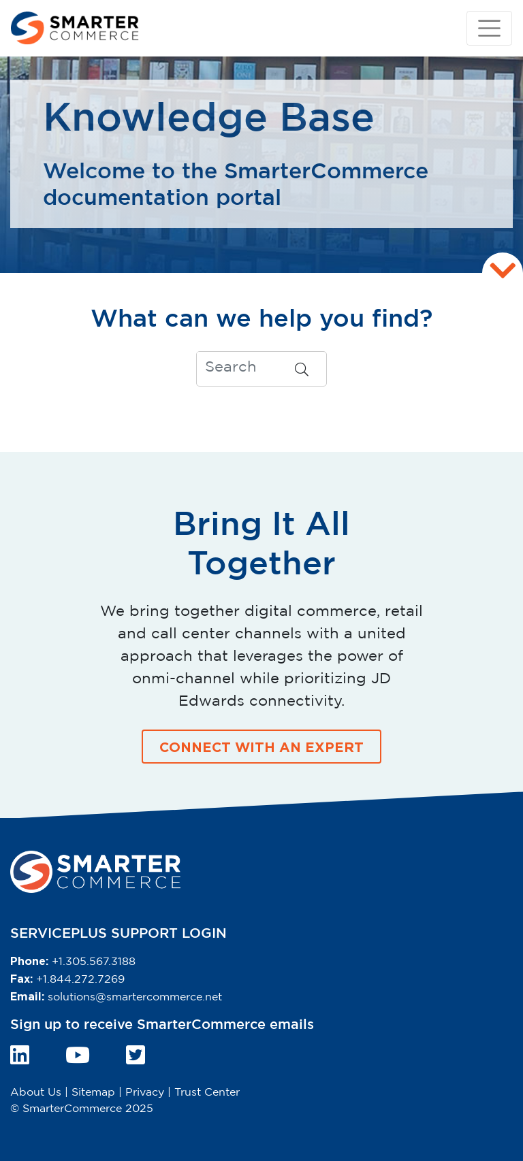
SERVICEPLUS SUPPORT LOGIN (118, 934)
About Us (35, 1093)
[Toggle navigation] (489, 28)
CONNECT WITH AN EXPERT (261, 746)
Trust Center (207, 1093)
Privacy (144, 1093)
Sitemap (93, 1093)
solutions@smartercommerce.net (135, 997)
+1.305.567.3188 (94, 962)
